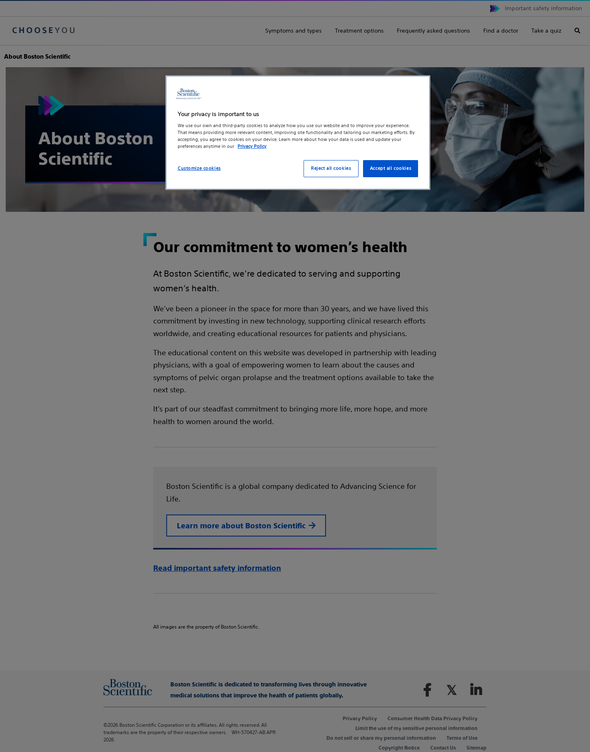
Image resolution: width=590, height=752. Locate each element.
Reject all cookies (331, 168)
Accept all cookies (390, 168)
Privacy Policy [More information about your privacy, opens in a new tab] (252, 146)
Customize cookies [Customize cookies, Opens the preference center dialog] (199, 168)
